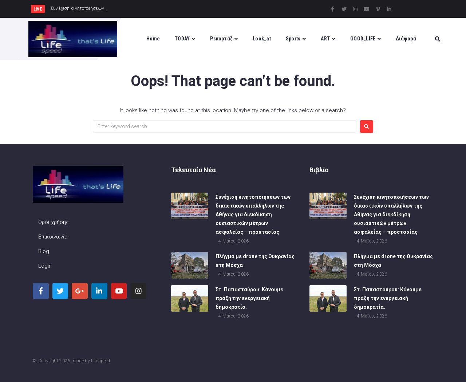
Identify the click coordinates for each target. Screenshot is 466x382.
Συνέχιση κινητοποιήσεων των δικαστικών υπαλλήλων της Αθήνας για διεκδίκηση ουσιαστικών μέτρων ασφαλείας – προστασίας (253, 215)
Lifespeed (100, 360)
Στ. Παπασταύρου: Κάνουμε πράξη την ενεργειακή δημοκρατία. (249, 299)
